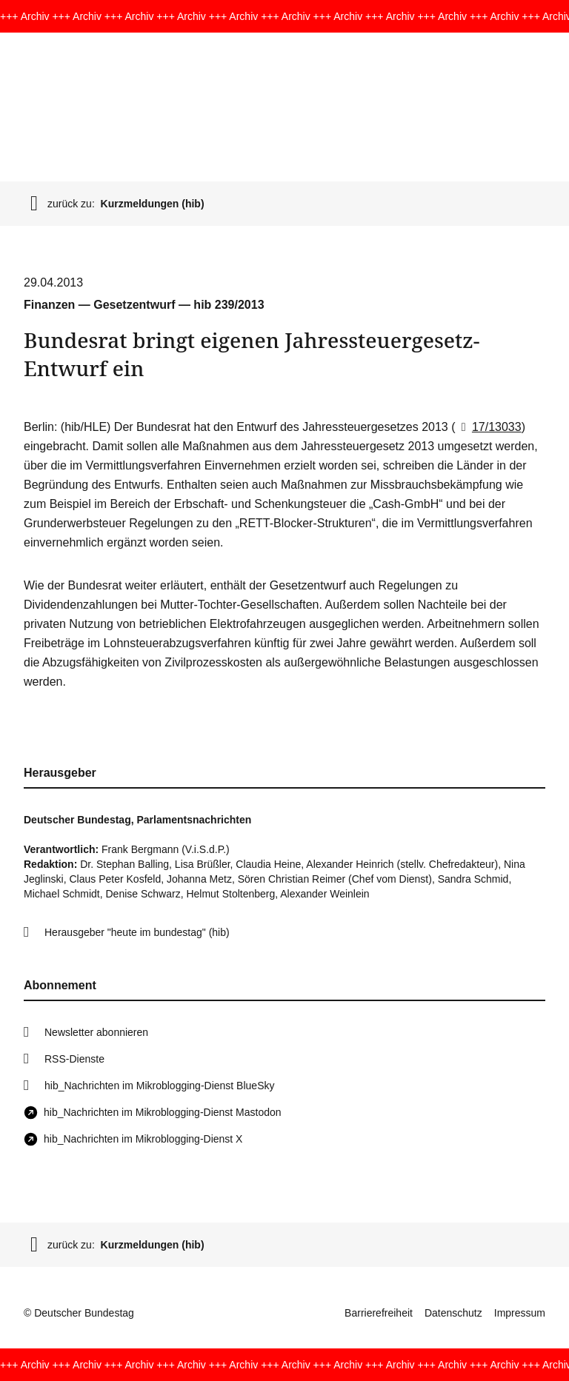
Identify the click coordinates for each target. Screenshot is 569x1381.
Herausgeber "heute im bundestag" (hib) (137, 932)
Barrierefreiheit (379, 1313)
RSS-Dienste (74, 1059)
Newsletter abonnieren (96, 1032)
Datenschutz (453, 1313)
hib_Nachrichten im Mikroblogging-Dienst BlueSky (159, 1085)
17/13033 (489, 427)
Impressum (519, 1313)
